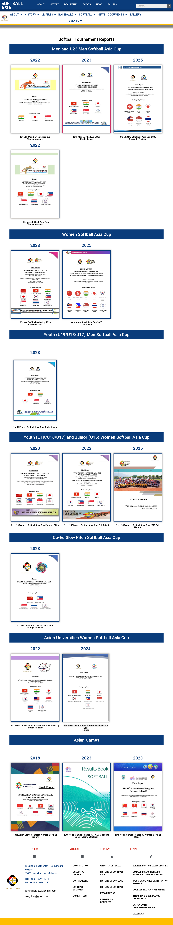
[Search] (169, 6)
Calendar (138, 913)
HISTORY (54, 4)
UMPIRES (48, 14)
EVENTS (87, 4)
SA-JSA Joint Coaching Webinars (144, 906)
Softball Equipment (79, 888)
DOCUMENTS (70, 4)
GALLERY (112, 4)
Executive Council (78, 873)
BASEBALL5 (67, 14)
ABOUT (40, 4)
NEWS (99, 4)
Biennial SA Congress (106, 900)
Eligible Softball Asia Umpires (150, 865)
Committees (80, 896)
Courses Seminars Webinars (149, 889)
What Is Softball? (110, 865)
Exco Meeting (107, 893)
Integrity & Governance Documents (146, 897)
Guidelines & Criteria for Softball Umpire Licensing (148, 873)
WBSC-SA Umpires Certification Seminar (150, 882)
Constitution (80, 865)
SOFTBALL (87, 14)
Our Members (80, 881)
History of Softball (112, 887)
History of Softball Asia (112, 873)
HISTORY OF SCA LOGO (111, 881)
